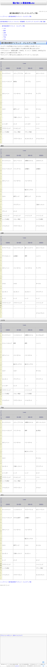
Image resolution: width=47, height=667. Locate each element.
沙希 (4, 32)
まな (4, 39)
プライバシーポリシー (6, 635)
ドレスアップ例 (27, 16)
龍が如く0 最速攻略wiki (23, 3)
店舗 (44, 21)
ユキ (4, 28)
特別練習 (22, 21)
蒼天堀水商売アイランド (15, 16)
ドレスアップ (29, 21)
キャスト (16, 21)
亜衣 (4, 30)
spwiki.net (17, 665)
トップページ (3, 16)
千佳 (4, 37)
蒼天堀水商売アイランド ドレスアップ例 (13, 26)
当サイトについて (17, 635)
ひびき (5, 35)
